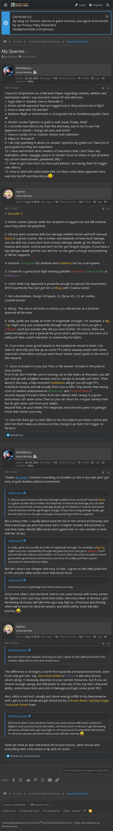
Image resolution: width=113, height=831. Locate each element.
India (30, 81)
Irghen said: (15, 493)
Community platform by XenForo (37, 823)
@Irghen (21, 477)
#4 (108, 643)
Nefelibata (10, 56)
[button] (6, 4)
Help (66, 811)
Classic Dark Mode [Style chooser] (14, 804)
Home (76, 811)
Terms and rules (29, 811)
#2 (108, 208)
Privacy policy (51, 811)
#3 (108, 472)
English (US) (40, 804)
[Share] (103, 88)
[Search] (107, 5)
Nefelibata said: (17, 650)
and (25, 756)
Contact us (9, 811)
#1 (108, 88)
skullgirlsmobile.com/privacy (33, 29)
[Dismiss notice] (106, 17)
